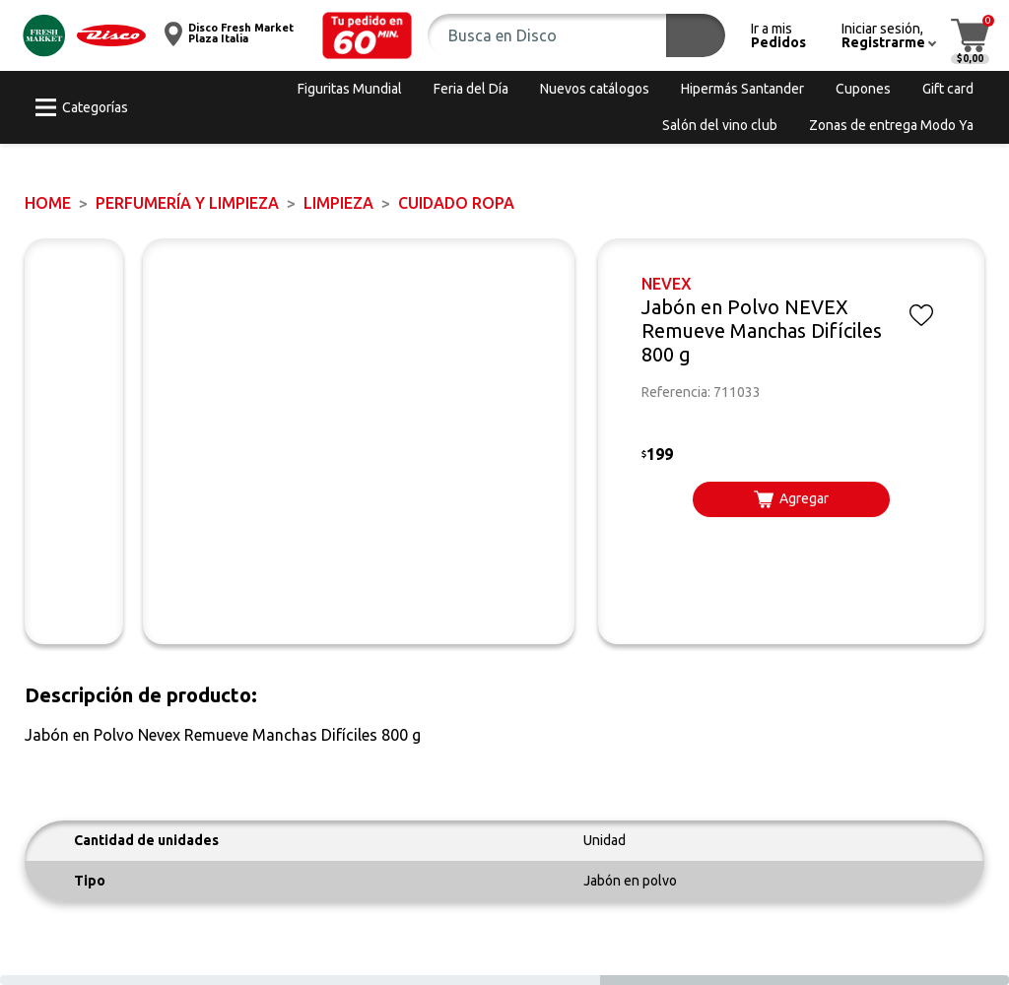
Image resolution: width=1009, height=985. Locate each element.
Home (48, 203)
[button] (367, 35)
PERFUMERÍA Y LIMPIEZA (187, 203)
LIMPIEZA (338, 203)
